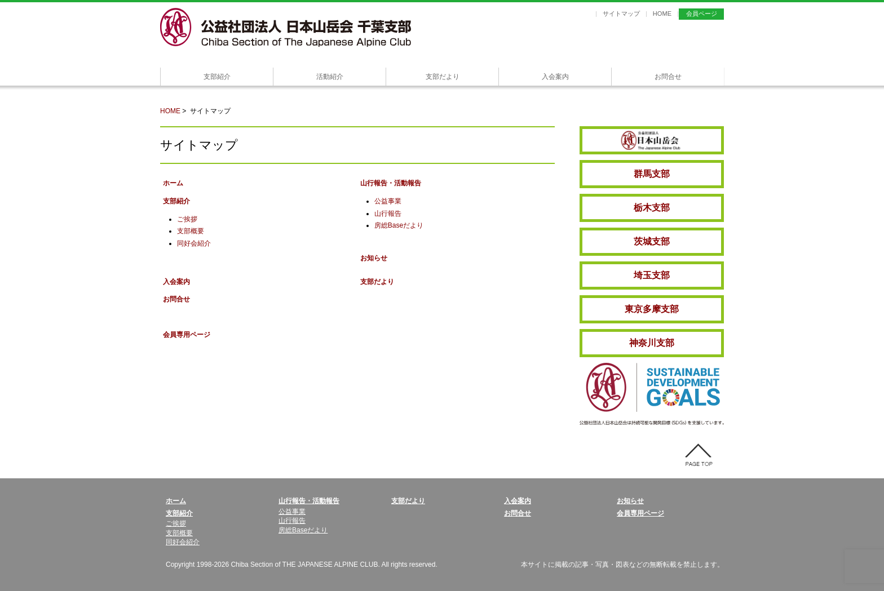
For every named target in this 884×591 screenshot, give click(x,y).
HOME (662, 13)
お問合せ (668, 77)
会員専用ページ (186, 335)
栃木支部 (652, 207)
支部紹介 (217, 77)
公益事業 (387, 201)
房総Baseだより (398, 225)
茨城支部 (652, 241)
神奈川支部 (651, 343)
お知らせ (373, 258)
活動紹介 (329, 77)
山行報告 (387, 213)
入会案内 (555, 77)
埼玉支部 (652, 275)
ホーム (173, 183)
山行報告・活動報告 (390, 183)
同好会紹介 (194, 243)
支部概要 (190, 231)
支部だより (442, 77)
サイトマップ (621, 13)
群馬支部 (652, 174)
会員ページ (701, 13)
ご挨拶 (187, 219)
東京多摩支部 (652, 309)
